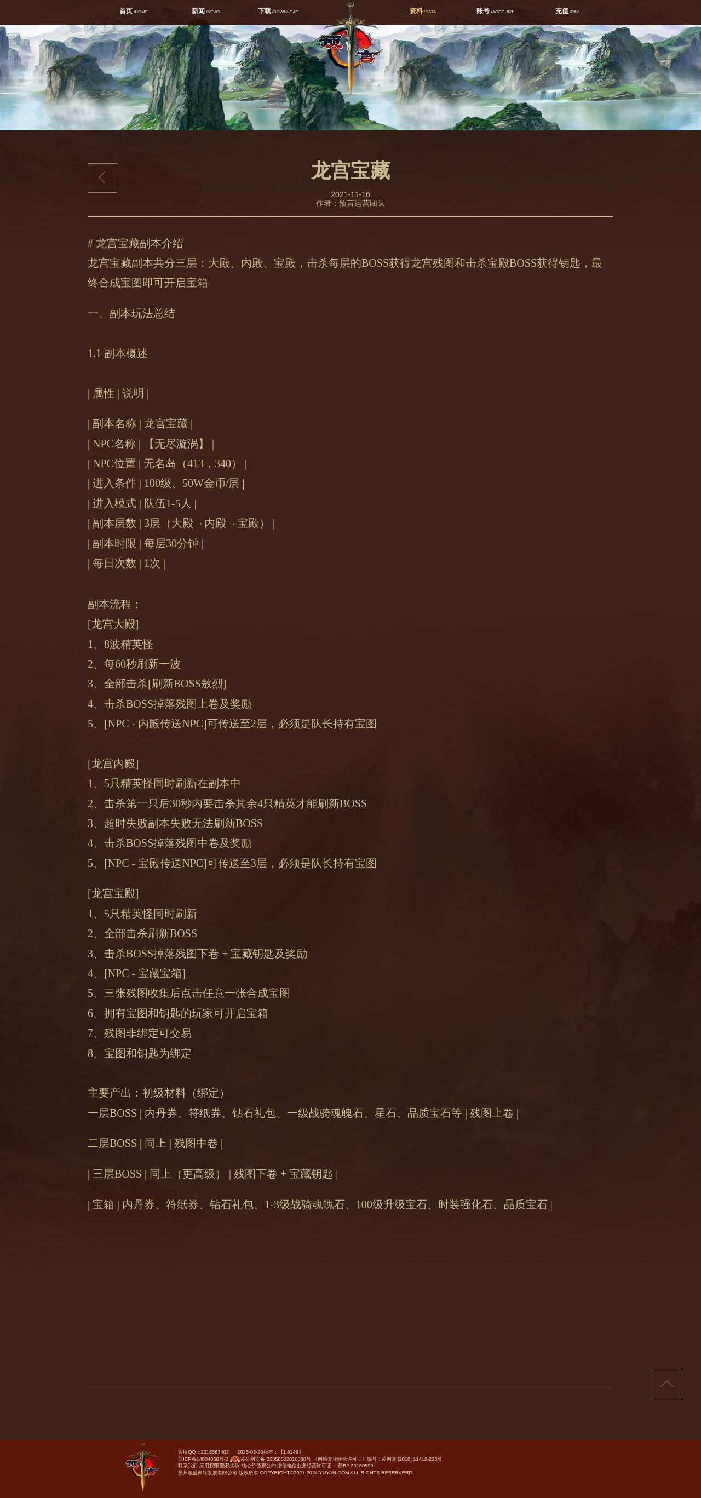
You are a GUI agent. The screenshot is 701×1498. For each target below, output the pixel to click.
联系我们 (188, 1465)
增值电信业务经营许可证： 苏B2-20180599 (325, 1465)
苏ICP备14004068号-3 (203, 1459)
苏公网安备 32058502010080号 (270, 1461)
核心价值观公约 (259, 1465)
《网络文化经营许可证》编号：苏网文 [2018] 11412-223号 (378, 1459)
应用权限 (209, 1465)
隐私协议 (230, 1465)
